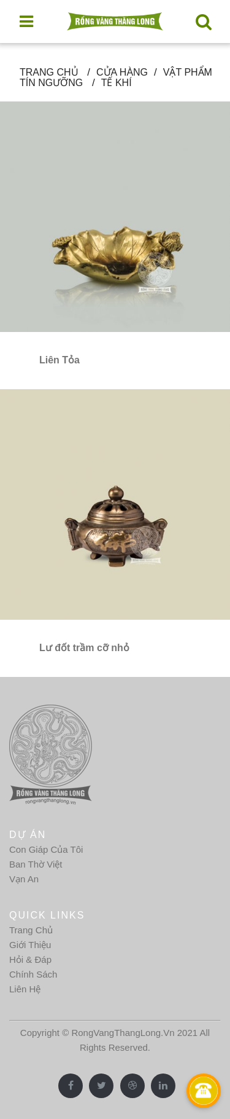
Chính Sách (33, 974)
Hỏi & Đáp (30, 959)
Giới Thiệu (30, 944)
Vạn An (24, 879)
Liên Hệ (24, 989)
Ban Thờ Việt (36, 864)
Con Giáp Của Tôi (46, 849)
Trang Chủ (31, 930)
